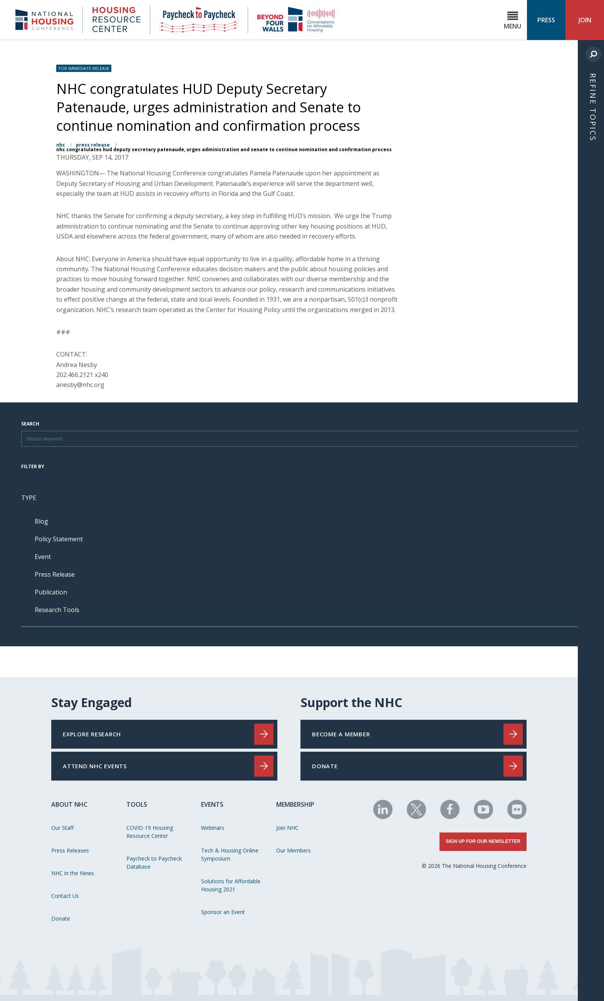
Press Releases (70, 850)
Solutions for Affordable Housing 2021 (230, 885)
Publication (51, 592)
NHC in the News (72, 873)
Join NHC (287, 827)
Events (212, 804)
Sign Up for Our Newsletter (483, 841)
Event (43, 556)
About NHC (69, 804)
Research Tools (57, 610)
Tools (136, 804)
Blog (41, 521)
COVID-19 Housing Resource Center (149, 831)
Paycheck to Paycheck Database (154, 862)
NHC (60, 145)
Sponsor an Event (223, 912)
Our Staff (62, 827)
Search (30, 424)
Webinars (212, 827)
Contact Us (65, 895)
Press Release (93, 145)
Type (28, 498)
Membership (295, 804)
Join (585, 20)
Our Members (293, 850)
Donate (60, 918)
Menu (512, 20)
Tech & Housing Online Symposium (229, 854)
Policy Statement (59, 539)
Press (546, 20)
